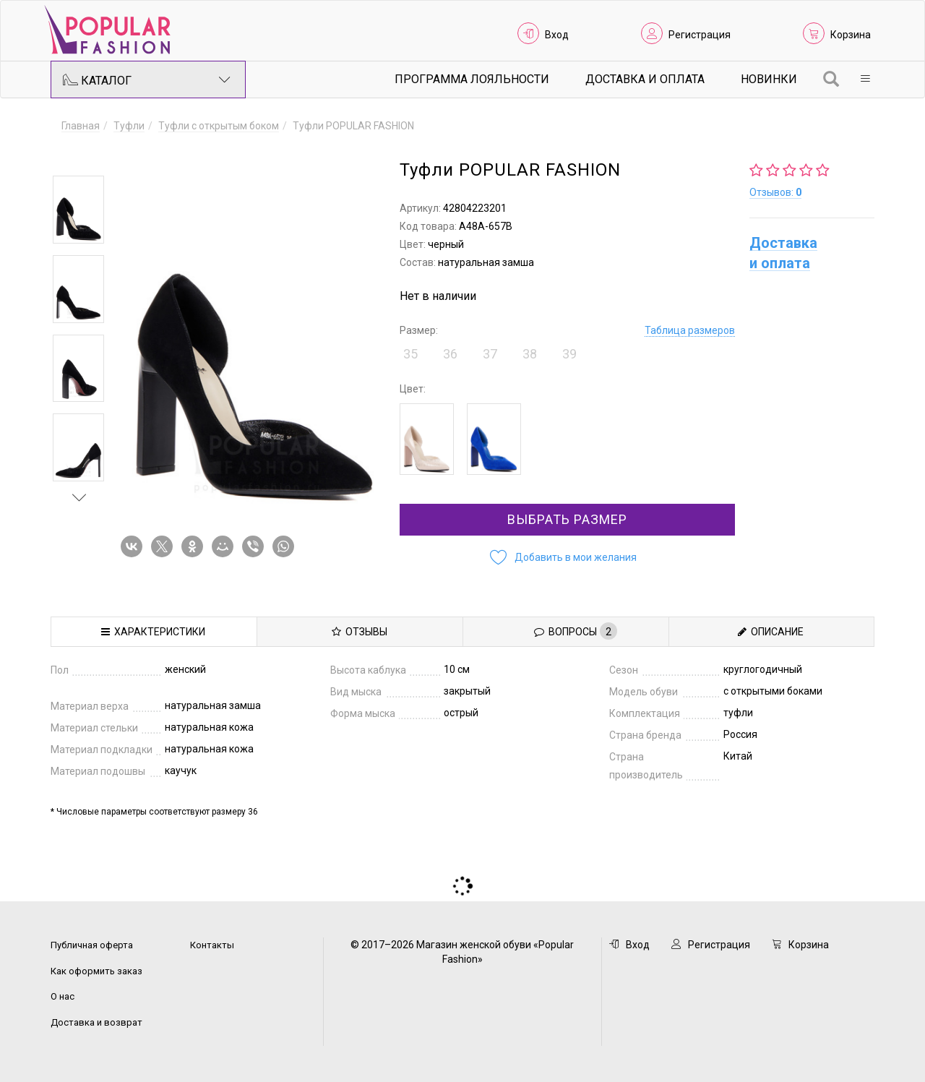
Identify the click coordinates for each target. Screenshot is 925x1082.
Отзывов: (775, 192)
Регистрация (699, 34)
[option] (78, 209)
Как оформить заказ (96, 971)
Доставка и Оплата (645, 79)
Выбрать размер (567, 519)
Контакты (212, 945)
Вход (557, 34)
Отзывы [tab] (359, 631)
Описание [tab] (771, 631)
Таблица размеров (690, 330)
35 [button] (410, 353)
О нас (62, 996)
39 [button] (569, 353)
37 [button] (490, 353)
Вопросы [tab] (575, 631)
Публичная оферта (92, 945)
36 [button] (450, 353)
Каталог (147, 79)
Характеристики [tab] (153, 631)
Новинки (769, 79)
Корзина (850, 34)
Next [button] (79, 497)
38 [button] (529, 353)
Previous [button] (79, 154)
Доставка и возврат (96, 1022)
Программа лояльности (472, 79)
